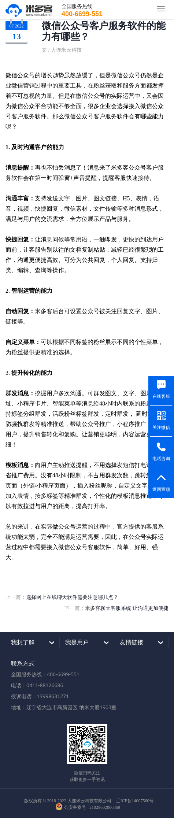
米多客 (28, 9)
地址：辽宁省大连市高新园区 (44, 707)
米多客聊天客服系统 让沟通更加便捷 (127, 607)
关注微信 (161, 427)
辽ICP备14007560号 (135, 800)
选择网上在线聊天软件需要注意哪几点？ (72, 596)
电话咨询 (161, 458)
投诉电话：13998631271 (40, 696)
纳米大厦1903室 (97, 707)
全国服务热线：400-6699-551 (45, 674)
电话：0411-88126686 (37, 685)
